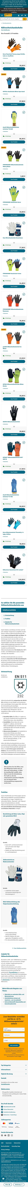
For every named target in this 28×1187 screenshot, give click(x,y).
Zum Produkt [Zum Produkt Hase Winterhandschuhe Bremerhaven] (14, 251)
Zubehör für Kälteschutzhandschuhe (12, 623)
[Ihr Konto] (18, 15)
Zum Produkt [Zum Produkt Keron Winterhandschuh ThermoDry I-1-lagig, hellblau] (14, 547)
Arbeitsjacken (6, 980)
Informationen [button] (14, 1070)
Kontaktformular (5, 1084)
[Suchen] (25, 19)
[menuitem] (18, 15)
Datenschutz (17, 1143)
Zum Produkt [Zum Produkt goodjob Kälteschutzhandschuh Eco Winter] (14, 361)
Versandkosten (4, 1154)
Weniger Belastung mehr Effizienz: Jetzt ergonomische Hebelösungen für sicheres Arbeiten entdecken (14, 10)
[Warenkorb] (25, 15)
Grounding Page (16, 1146)
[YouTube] (5, 1135)
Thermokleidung (13, 972)
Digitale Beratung (7, 1074)
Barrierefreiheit (5, 1146)
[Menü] (2, 15)
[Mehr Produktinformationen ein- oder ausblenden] (14, 61)
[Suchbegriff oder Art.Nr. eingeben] (12, 19)
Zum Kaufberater (5, 30)
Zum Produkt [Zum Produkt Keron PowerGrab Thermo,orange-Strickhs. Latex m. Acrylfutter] (14, 69)
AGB (2, 1143)
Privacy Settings (5, 1149)
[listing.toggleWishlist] (23, 39)
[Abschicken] (14, 1045)
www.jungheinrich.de (6, 1161)
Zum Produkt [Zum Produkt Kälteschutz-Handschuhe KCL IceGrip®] (14, 583)
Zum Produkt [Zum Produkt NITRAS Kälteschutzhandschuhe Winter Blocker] (14, 399)
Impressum (8, 1143)
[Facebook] (2, 1135)
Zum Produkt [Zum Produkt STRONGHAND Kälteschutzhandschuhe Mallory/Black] (14, 179)
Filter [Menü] (7, 1184)
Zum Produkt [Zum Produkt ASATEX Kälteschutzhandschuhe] (14, 434)
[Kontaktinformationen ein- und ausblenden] (3, 1178)
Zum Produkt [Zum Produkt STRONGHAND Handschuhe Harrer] (14, 215)
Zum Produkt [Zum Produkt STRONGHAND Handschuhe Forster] (14, 286)
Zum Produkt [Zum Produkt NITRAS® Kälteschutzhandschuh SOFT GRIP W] (14, 472)
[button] (14, 1074)
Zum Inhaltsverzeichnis (19, 948)
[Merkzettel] (22, 15)
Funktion (7, 619)
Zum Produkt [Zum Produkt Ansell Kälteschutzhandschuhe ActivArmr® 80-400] (14, 142)
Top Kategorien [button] (14, 1065)
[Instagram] (12, 1135)
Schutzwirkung (9, 615)
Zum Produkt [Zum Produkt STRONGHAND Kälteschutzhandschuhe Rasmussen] (14, 324)
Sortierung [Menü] (19, 1184)
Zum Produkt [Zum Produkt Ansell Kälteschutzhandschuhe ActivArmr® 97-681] (14, 509)
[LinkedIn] (8, 1135)
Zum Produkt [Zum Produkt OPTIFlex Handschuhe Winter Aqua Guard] (14, 104)
